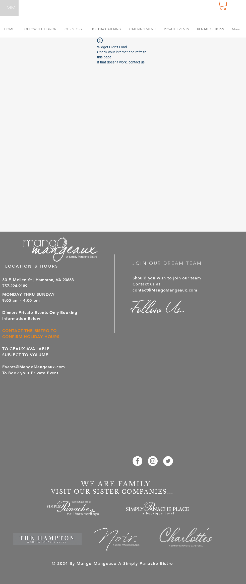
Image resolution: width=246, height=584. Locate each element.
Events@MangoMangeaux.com (33, 366)
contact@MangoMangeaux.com (165, 290)
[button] (223, 5)
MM (11, 8)
